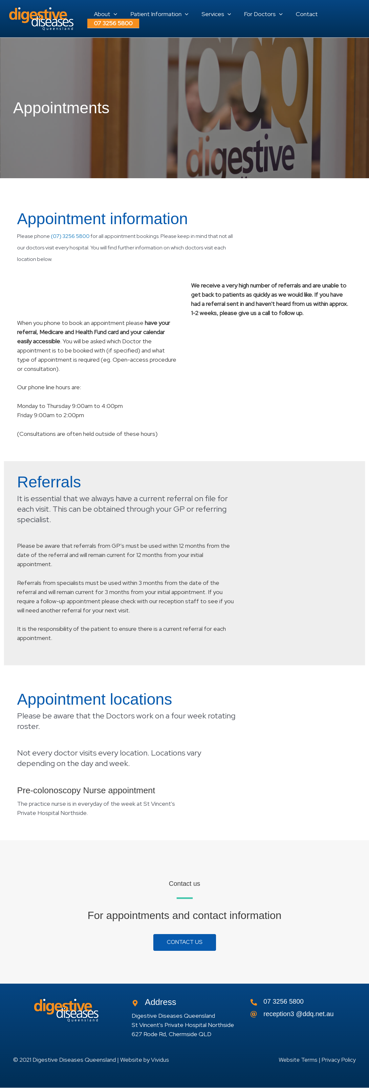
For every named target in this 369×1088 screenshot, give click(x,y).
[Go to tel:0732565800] (303, 1003)
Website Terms (296, 1059)
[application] (113, 10)
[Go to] (303, 1016)
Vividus (160, 1059)
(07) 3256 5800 (70, 236)
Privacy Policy (338, 1059)
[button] (104, 10)
